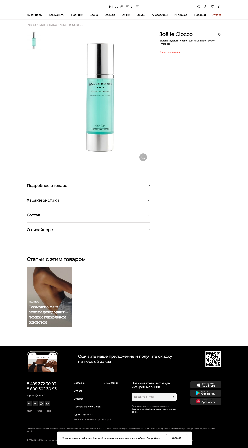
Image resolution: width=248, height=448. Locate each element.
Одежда (110, 14)
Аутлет (216, 14)
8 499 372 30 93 (41, 384)
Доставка (79, 383)
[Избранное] (212, 6)
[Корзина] (219, 6)
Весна (94, 14)
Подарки (200, 14)
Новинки (77, 14)
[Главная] (124, 7)
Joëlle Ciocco (176, 34)
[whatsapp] (41, 403)
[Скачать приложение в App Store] (205, 384)
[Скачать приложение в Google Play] (205, 393)
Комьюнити (56, 14)
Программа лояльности (88, 406)
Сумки (126, 14)
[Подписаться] (172, 397)
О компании (110, 383)
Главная (31, 24)
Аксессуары (160, 14)
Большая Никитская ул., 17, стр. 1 (92, 419)
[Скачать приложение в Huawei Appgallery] (205, 401)
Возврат (78, 398)
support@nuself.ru (37, 395)
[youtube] (47, 403)
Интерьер (180, 14)
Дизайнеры (34, 14)
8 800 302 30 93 (42, 389)
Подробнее (153, 438)
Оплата (78, 390)
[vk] (29, 403)
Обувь (141, 14)
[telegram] (35, 403)
